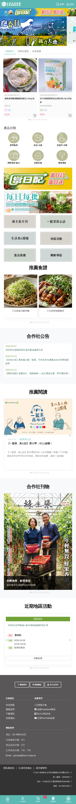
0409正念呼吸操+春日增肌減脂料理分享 (28, 625)
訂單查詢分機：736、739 (18, 750)
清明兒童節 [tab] (23, 51)
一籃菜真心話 (24, 439)
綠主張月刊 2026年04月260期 (38, 582)
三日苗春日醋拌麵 (20, 311)
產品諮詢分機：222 (15, 745)
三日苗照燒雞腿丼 (55, 311)
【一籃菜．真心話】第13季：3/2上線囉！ (29, 443)
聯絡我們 (10, 709)
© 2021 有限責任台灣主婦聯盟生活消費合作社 (51, 772)
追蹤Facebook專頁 (45, 709)
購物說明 (21, 685)
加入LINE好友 (42, 714)
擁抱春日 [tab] (10, 51)
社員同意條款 (25, 768)
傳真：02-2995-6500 (61, 786)
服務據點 (37, 685)
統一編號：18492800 (61, 777)
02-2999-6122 (16, 734)
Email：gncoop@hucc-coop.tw (21, 755)
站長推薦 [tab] (36, 51)
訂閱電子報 (40, 705)
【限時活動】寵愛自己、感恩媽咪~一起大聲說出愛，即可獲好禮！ (37, 373)
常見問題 (10, 705)
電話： (9, 734)
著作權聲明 (41, 768)
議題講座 (38, 619)
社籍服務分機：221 (15, 740)
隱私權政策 (8, 768)
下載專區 (10, 714)
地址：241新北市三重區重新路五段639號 (53, 781)
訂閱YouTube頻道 (44, 718)
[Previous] (2, 30)
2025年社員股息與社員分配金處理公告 (24, 350)
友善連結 (10, 718)
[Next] (73, 30)
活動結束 (38, 658)
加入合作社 (53, 685)
